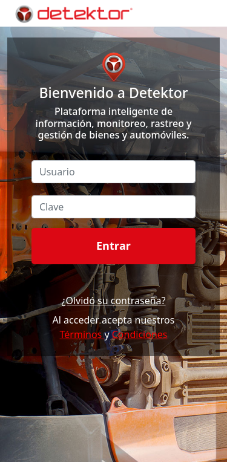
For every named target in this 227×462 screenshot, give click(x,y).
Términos (82, 334)
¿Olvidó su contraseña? (113, 300)
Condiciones (140, 334)
